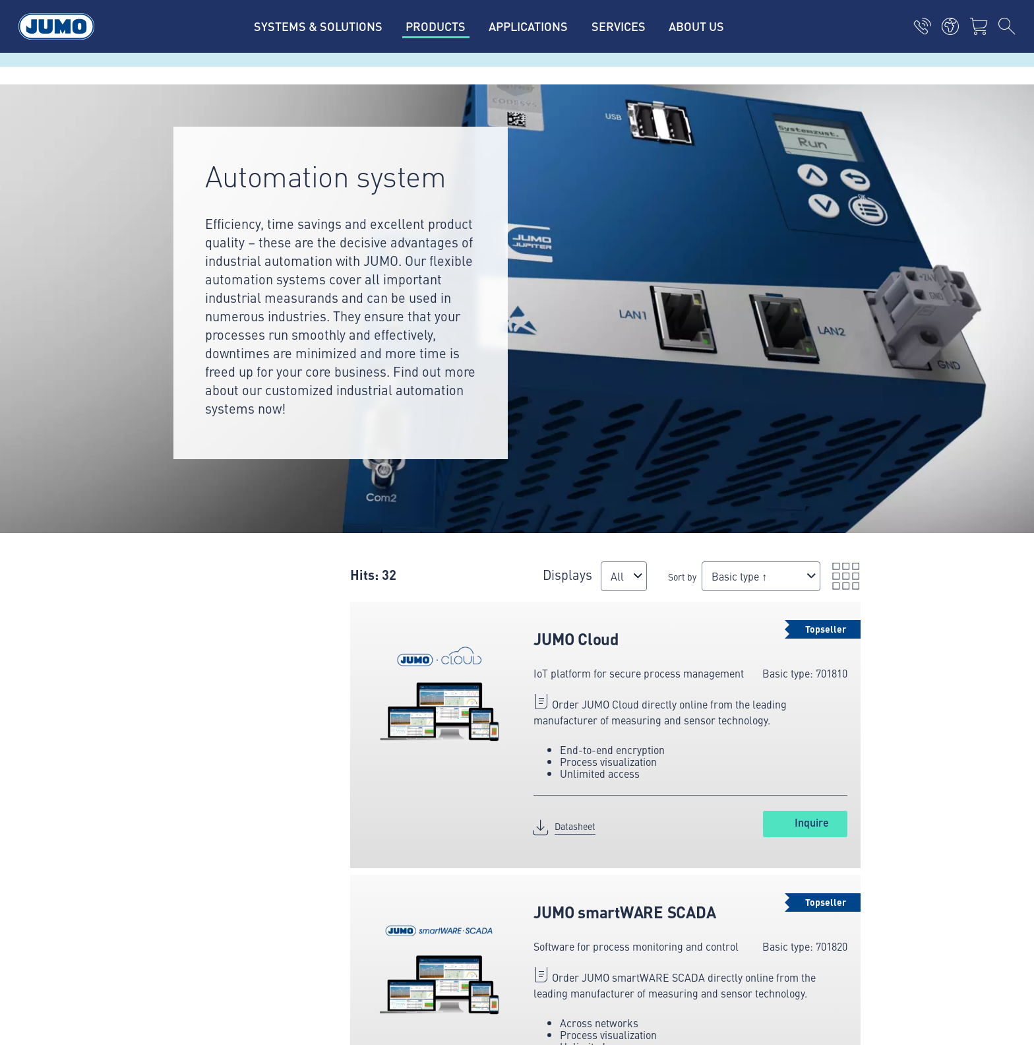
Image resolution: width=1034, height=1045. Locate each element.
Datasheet (575, 826)
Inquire (812, 822)
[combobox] (624, 576)
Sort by (682, 576)
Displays (567, 574)
